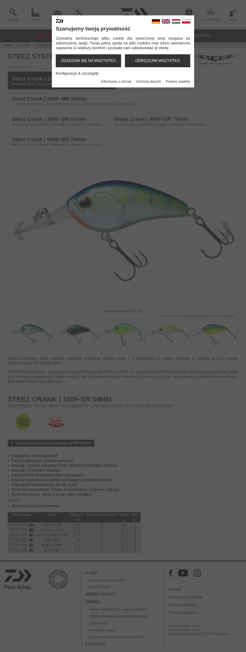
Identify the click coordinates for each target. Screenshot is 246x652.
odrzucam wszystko (157, 61)
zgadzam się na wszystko (88, 61)
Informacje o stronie (116, 81)
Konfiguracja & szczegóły (77, 73)
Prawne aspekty (178, 81)
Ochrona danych (148, 81)
